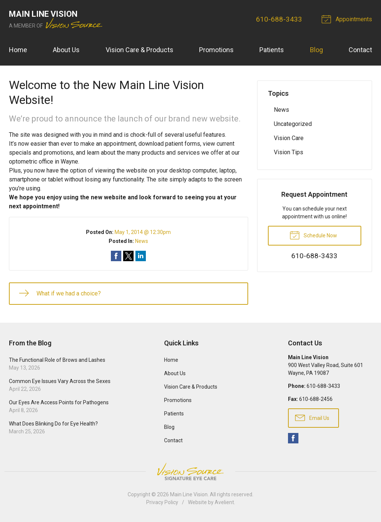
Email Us (312, 417)
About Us (66, 50)
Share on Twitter (128, 256)
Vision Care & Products (139, 50)
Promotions (216, 50)
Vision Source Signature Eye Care (190, 471)
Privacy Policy (162, 502)
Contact (360, 50)
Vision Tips (288, 152)
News (141, 241)
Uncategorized (293, 123)
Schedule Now (313, 235)
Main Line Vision (189, 494)
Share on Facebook (116, 256)
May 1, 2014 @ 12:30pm (143, 232)
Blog (316, 50)
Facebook (293, 438)
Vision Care (289, 138)
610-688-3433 (279, 19)
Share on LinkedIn (140, 256)
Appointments (348, 18)
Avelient (224, 502)
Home (18, 50)
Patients (271, 50)
